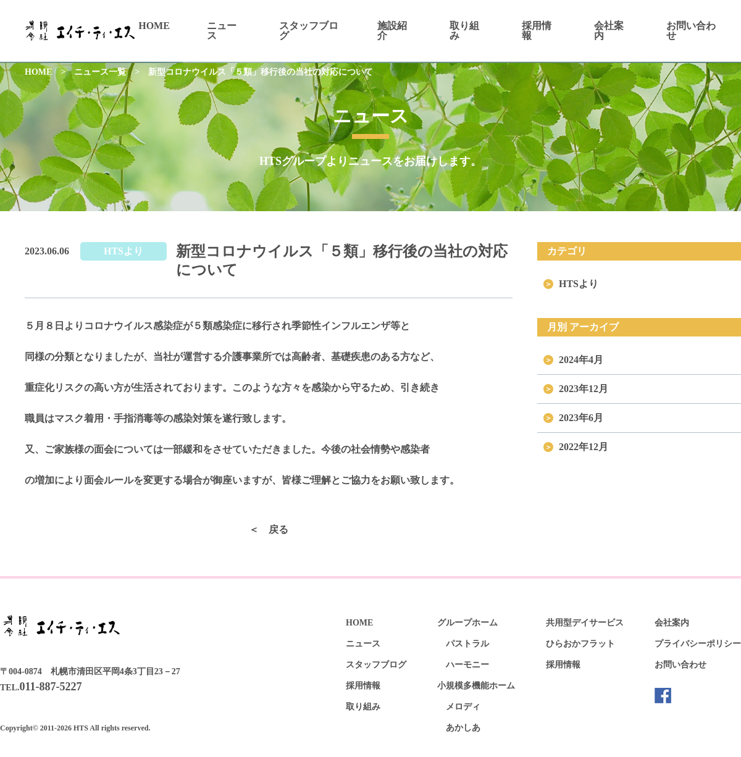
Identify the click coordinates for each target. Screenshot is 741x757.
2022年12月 (583, 446)
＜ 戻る (268, 529)
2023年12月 (583, 388)
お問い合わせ (691, 30)
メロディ (463, 706)
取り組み (464, 30)
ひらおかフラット (580, 643)
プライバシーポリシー (698, 643)
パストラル (467, 643)
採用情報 (536, 30)
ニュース (222, 30)
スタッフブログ (308, 30)
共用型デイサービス (585, 622)
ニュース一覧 (100, 72)
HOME (154, 25)
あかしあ (463, 727)
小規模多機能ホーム (476, 685)
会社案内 (609, 30)
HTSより (123, 251)
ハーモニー (467, 664)
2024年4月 (581, 359)
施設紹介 (392, 30)
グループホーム (467, 622)
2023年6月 (581, 417)
